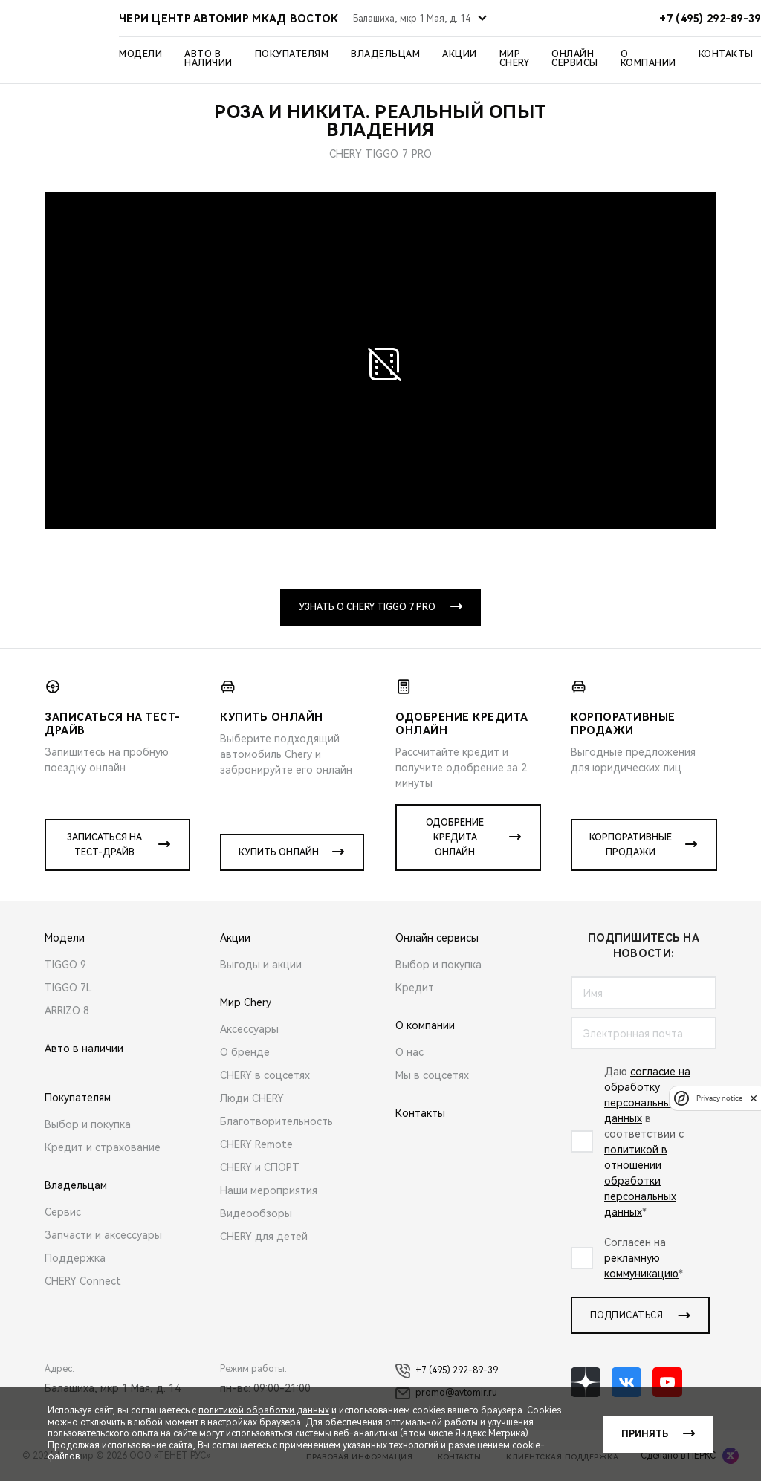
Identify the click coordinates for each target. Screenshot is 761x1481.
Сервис (63, 1212)
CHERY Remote (256, 1144)
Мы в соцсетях (432, 1075)
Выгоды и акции (261, 964)
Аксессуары (249, 1029)
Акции (459, 54)
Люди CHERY (252, 1098)
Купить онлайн (279, 852)
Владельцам (385, 54)
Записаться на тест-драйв (104, 845)
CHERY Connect (83, 1281)
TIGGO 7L (68, 988)
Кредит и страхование (103, 1147)
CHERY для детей (264, 1236)
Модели (140, 54)
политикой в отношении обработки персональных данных (640, 1181)
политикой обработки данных (263, 1410)
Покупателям (292, 54)
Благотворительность (276, 1121)
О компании (648, 58)
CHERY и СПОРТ (259, 1167)
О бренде (245, 1052)
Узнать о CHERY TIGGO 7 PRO (367, 607)
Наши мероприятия (268, 1190)
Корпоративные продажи (630, 845)
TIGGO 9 (65, 964)
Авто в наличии (208, 58)
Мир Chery (514, 58)
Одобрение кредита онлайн (455, 837)
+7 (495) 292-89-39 (446, 1371)
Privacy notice (719, 1098)
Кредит (414, 988)
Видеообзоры (256, 1213)
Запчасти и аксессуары (103, 1235)
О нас (409, 1052)
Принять (644, 1434)
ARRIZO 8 (67, 1011)
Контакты (726, 54)
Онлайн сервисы (574, 58)
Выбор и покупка (88, 1124)
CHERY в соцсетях (265, 1075)
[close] (754, 1098)
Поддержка (75, 1258)
